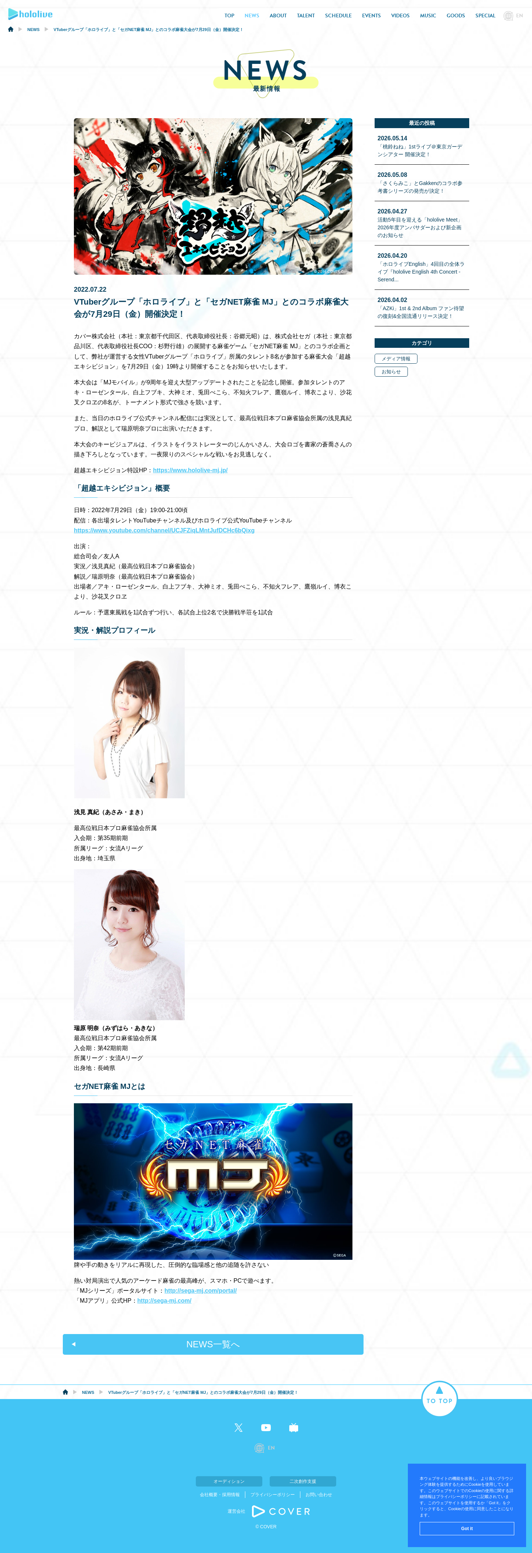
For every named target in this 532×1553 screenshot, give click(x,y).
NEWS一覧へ (213, 1344)
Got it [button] (467, 1528)
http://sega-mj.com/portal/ (200, 1291)
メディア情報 (396, 358)
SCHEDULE (338, 16)
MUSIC (428, 16)
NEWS (252, 16)
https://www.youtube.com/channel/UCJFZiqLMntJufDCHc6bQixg (164, 530)
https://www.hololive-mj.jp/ (190, 470)
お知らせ (391, 371)
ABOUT (278, 16)
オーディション (229, 1481)
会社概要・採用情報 (220, 1494)
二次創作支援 (303, 1481)
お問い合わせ (319, 1494)
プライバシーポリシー (272, 1494)
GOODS (456, 16)
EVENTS (371, 16)
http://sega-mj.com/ (164, 1300)
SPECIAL (485, 16)
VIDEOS (400, 16)
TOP (229, 16)
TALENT (306, 16)
